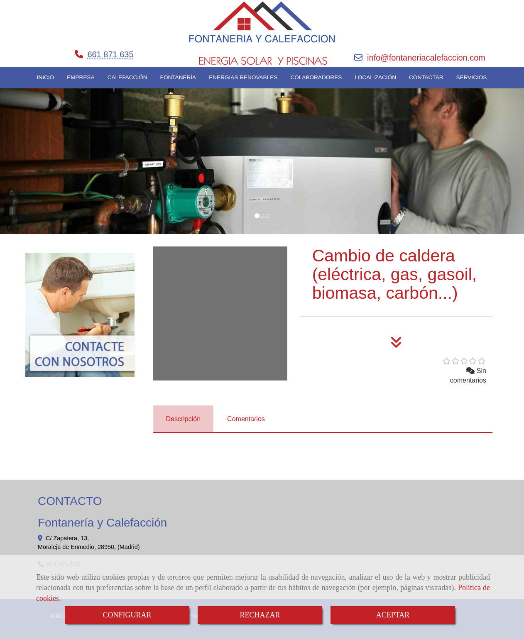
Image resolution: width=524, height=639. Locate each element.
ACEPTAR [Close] (393, 615)
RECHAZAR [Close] (260, 615)
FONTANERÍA (178, 77)
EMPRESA (80, 77)
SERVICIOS (471, 77)
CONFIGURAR (127, 615)
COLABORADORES (316, 77)
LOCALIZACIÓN (375, 77)
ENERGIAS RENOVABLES (243, 77)
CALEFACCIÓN (127, 77)
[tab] (183, 418)
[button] (39, 151)
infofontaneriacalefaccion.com (426, 57)
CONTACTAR (426, 77)
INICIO (45, 77)
